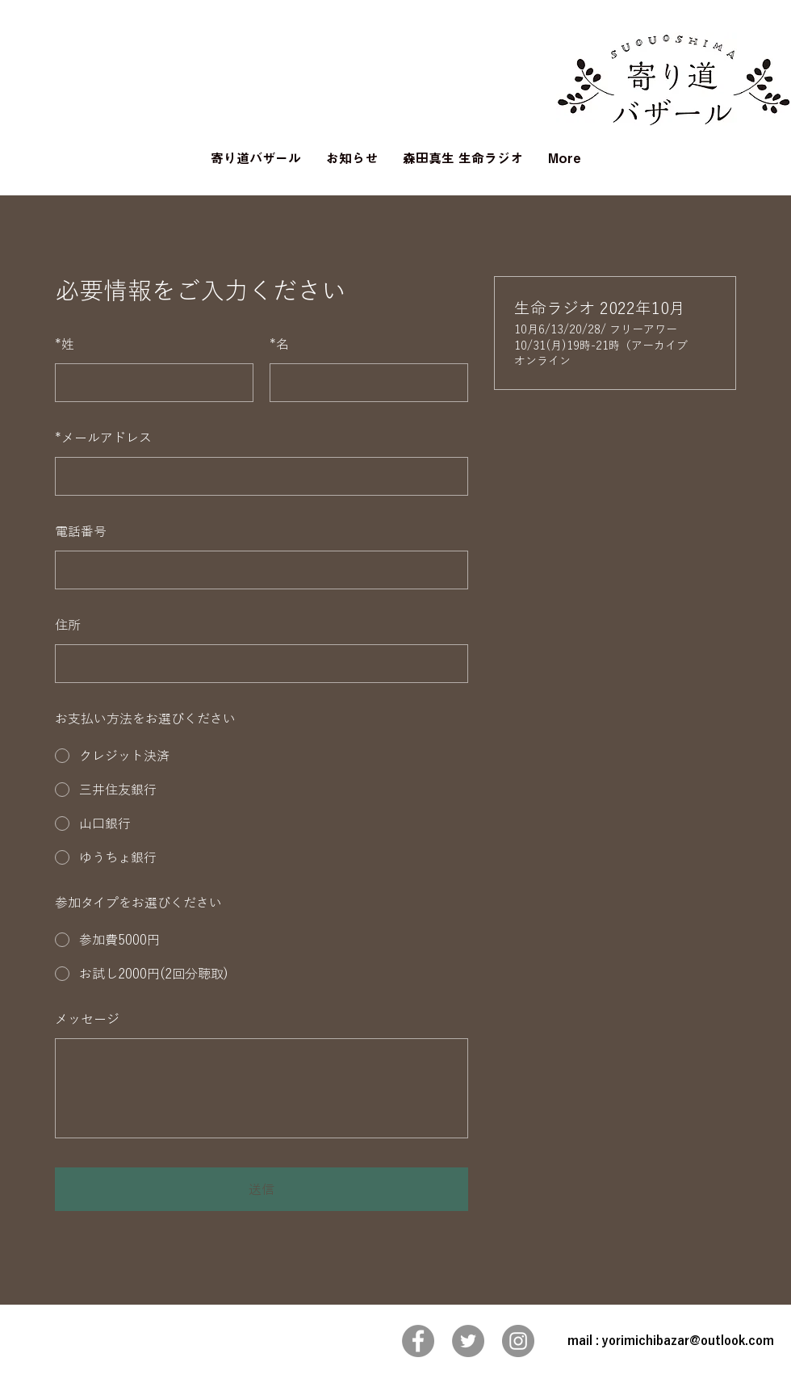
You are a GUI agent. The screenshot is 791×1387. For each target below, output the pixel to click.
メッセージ (87, 1018)
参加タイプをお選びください (138, 902)
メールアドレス (103, 437)
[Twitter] (468, 1341)
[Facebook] (418, 1341)
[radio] (261, 755)
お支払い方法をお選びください (145, 718)
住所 (68, 624)
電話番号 (81, 531)
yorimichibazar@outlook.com (688, 1341)
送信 (261, 1189)
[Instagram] (518, 1341)
